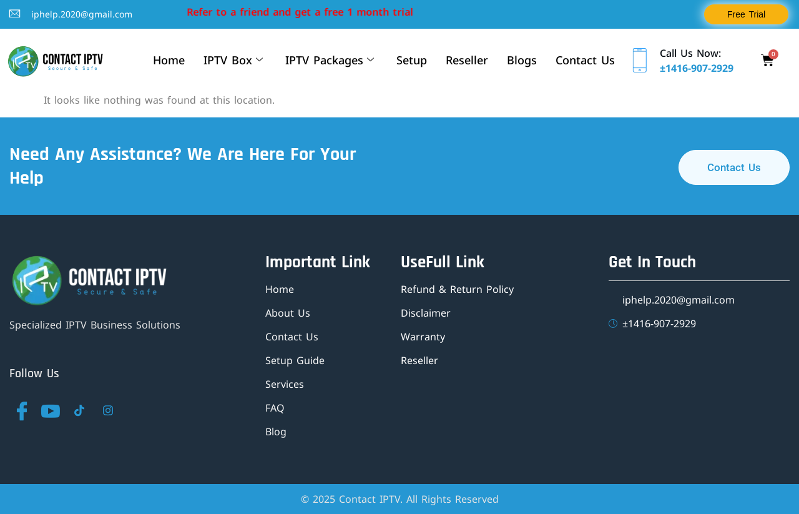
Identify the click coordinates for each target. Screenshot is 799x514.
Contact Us (585, 59)
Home (169, 59)
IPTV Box (233, 60)
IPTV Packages (329, 60)
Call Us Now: (690, 53)
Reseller (467, 59)
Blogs (522, 59)
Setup (411, 59)
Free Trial (746, 14)
